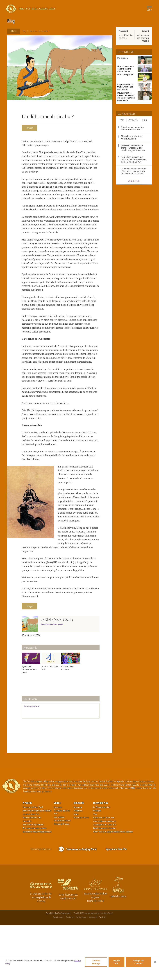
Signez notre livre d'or (116, 891)
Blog (24, 31)
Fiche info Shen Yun (32, 860)
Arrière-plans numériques (104, 864)
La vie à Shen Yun (31, 857)
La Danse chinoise (101, 850)
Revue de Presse (61, 867)
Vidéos (57, 845)
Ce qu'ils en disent (62, 863)
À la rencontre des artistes (34, 871)
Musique (97, 853)
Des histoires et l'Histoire (104, 871)
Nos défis (27, 864)
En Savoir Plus (100, 845)
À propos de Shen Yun (62, 854)
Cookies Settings (96, 962)
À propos (27, 845)
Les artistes (59, 859)
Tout (122, 120)
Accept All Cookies (138, 962)
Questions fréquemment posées (37, 874)
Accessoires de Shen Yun (104, 867)
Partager (29, 128)
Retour (12, 31)
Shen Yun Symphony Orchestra (37, 853)
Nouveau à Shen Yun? (33, 850)
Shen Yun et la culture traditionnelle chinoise (113, 874)
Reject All (117, 962)
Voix (95, 857)
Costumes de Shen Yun (103, 860)
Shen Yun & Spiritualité (33, 867)
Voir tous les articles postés (52, 667)
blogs (76, 857)
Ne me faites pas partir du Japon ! (142, 38)
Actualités (133, 120)
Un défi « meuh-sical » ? (39, 31)
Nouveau (58, 850)
